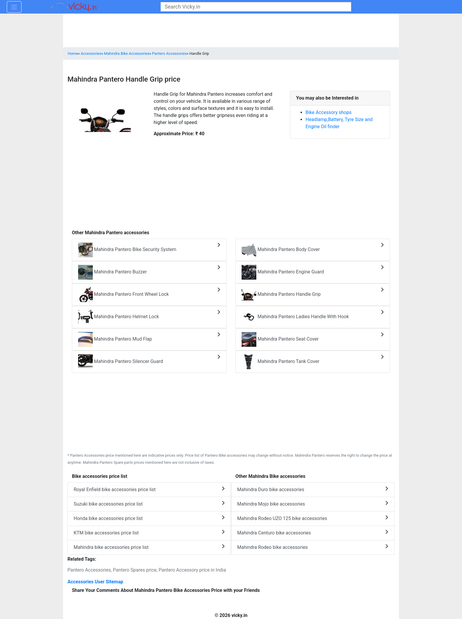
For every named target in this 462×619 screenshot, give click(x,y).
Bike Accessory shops (329, 112)
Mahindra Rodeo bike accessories (312, 547)
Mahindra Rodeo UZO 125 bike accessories (312, 518)
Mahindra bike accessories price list (149, 547)
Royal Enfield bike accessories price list (149, 489)
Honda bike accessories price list (149, 518)
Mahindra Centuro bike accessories (312, 532)
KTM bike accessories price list (149, 532)
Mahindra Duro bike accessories (312, 489)
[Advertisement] (231, 186)
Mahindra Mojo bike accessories (312, 504)
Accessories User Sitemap (95, 582)
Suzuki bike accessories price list (149, 504)
